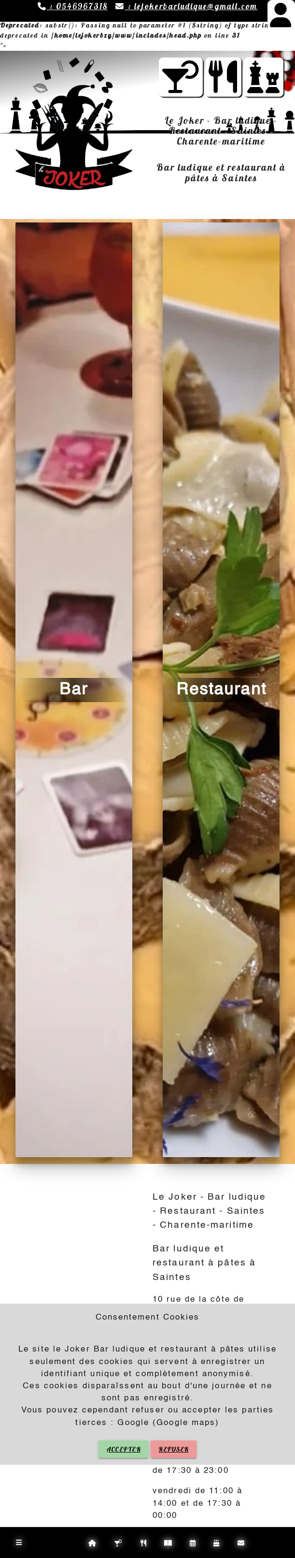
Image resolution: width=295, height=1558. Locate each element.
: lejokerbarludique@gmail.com (186, 6)
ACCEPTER (123, 1449)
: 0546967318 (73, 6)
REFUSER (173, 1449)
